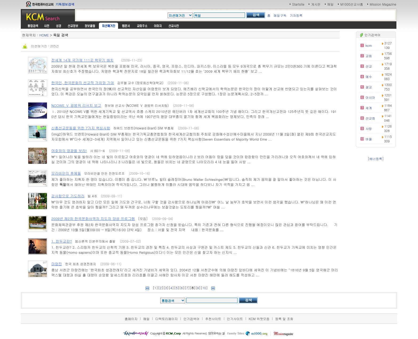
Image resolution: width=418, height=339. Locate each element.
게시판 (316, 4)
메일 (330, 4)
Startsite (298, 4)
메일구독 (280, 15)
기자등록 (296, 15)
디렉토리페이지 (166, 318)
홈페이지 (131, 318)
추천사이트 (213, 318)
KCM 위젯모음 (259, 318)
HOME (44, 35)
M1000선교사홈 (351, 4)
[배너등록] (376, 158)
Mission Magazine (383, 4)
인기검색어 (191, 318)
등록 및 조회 (284, 318)
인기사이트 (235, 318)
